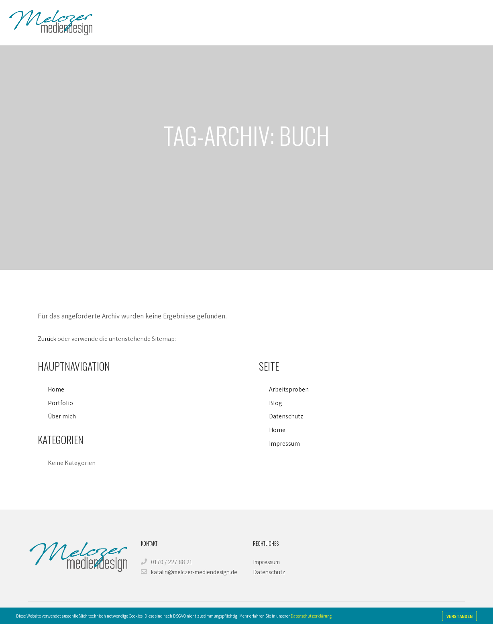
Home (56, 389)
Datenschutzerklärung (311, 616)
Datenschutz (286, 416)
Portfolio (60, 403)
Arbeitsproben (289, 389)
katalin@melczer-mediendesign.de (189, 572)
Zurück (47, 338)
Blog (275, 403)
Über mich (62, 416)
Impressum (284, 443)
